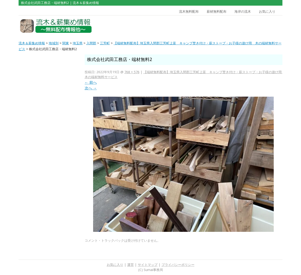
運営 (130, 265)
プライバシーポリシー (178, 265)
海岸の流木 (242, 11)
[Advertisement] (249, 26)
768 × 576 (131, 72)
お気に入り (267, 11)
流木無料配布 (189, 11)
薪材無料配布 (216, 11)
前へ (91, 82)
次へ (91, 88)
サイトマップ (148, 265)
